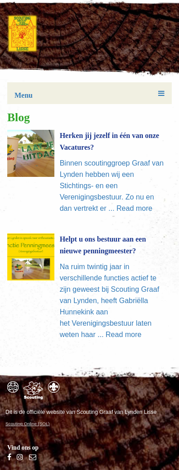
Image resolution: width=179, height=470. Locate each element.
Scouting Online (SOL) (27, 423)
